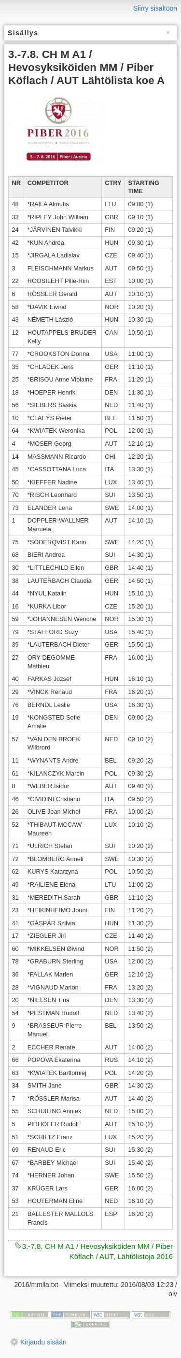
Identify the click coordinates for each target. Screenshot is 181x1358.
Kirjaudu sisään (43, 1342)
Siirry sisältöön (155, 8)
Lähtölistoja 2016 (145, 1256)
